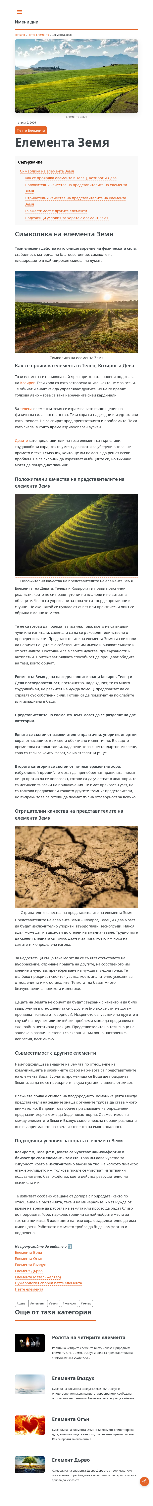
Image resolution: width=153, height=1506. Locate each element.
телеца (26, 408)
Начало (20, 35)
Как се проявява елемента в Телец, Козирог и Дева (71, 177)
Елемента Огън (28, 1258)
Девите (21, 440)
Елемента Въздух (30, 1264)
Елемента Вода (28, 1252)
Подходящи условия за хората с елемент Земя (66, 217)
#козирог (69, 1303)
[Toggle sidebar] (19, 12)
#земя (53, 1303)
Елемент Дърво (29, 1270)
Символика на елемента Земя (47, 171)
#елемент (37, 1303)
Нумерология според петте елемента (48, 1282)
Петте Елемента (38, 35)
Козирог (27, 382)
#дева (21, 1303)
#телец (86, 1303)
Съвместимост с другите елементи (56, 210)
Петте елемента (29, 1289)
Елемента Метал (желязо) (38, 1276)
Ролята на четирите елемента (88, 1337)
